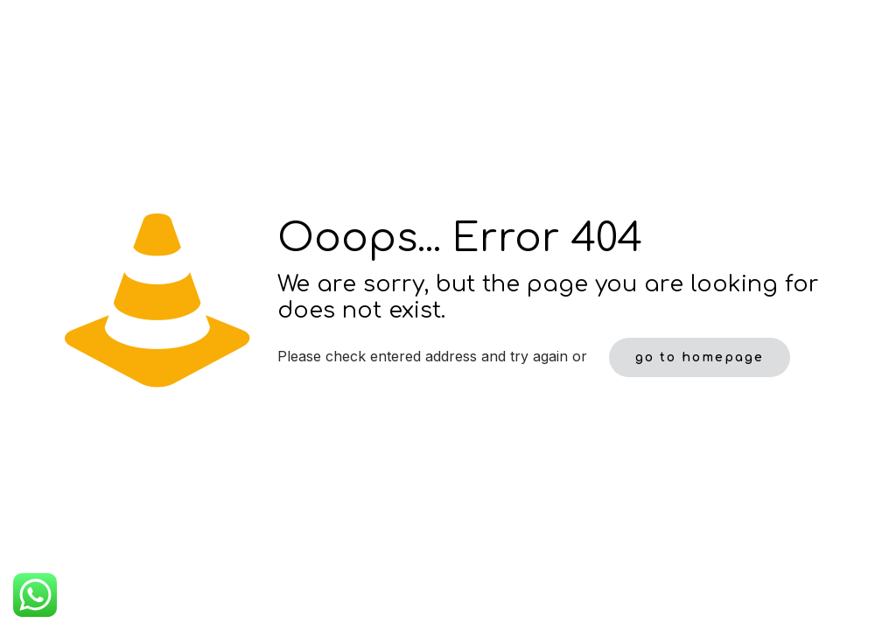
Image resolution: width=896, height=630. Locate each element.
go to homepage (699, 357)
